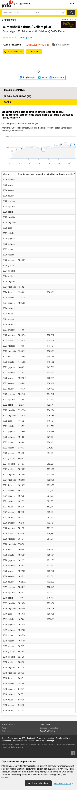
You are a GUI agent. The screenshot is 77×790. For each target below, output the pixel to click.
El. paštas (33, 51)
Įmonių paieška (22, 3)
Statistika (40, 741)
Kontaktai (31, 738)
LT (72, 3)
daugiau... (36, 123)
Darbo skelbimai (47, 731)
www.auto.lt (35, 744)
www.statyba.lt (7, 744)
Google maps (27, 77)
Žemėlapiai (45, 725)
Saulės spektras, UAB (16, 738)
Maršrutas (54, 728)
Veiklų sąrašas (7, 731)
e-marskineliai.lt (13, 51)
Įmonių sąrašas (8, 20)
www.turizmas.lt (48, 744)
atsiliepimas (25, 37)
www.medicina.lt (22, 744)
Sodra (7, 102)
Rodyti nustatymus (64, 783)
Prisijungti (50, 741)
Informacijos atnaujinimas (23, 741)
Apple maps (56, 77)
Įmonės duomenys (14, 90)
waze (42, 77)
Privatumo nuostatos (45, 738)
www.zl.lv (19, 747)
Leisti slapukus (38, 783)
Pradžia (5, 728)
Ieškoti (71, 12)
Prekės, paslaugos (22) (17, 96)
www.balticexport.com (66, 744)
